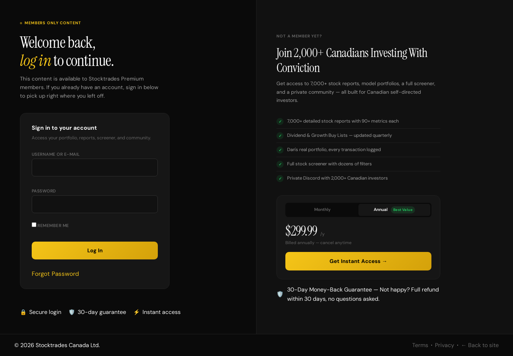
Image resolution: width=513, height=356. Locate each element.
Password (44, 191)
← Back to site (480, 345)
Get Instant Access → (358, 261)
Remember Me (50, 225)
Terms (420, 345)
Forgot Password (55, 274)
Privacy (444, 345)
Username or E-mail (56, 154)
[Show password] (145, 207)
